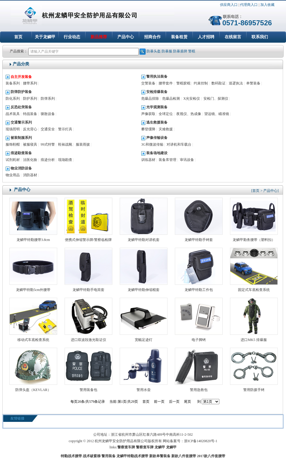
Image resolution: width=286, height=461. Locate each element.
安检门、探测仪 (215, 98)
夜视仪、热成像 (188, 114)
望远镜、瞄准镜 (216, 114)
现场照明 (13, 129)
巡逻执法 (236, 83)
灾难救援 (166, 129)
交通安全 (48, 129)
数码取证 (218, 83)
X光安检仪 (191, 98)
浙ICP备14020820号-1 (200, 441)
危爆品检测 (171, 98)
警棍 (191, 51)
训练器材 (148, 160)
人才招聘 (206, 37)
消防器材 (30, 175)
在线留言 (233, 37)
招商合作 (152, 37)
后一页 (174, 402)
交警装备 (148, 83)
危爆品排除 (150, 98)
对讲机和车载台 (179, 144)
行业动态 (72, 37)
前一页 (159, 402)
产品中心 (125, 37)
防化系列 (13, 98)
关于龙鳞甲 (45, 37)
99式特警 (48, 144)
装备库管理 (167, 160)
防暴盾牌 (180, 51)
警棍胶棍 (183, 83)
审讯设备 (187, 160)
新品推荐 (99, 37)
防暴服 (167, 51)
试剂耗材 (13, 160)
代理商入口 (249, 5)
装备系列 (13, 83)
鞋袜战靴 (65, 144)
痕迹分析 (48, 160)
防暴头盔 (154, 51)
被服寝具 (30, 144)
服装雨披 (83, 144)
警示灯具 (65, 129)
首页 (18, 37)
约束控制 (201, 83)
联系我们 (260, 37)
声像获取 (148, 114)
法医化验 (30, 160)
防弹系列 (48, 98)
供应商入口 (229, 5)
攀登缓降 (148, 129)
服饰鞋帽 (13, 144)
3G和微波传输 (152, 144)
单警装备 (253, 83)
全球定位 (166, 114)
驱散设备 (48, 114)
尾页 (187, 402)
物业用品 (13, 175)
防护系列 (30, 98)
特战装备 (30, 114)
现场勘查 (65, 160)
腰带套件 (166, 83)
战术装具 (13, 114)
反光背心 (30, 129)
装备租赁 (179, 37)
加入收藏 (267, 5)
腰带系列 (30, 83)
